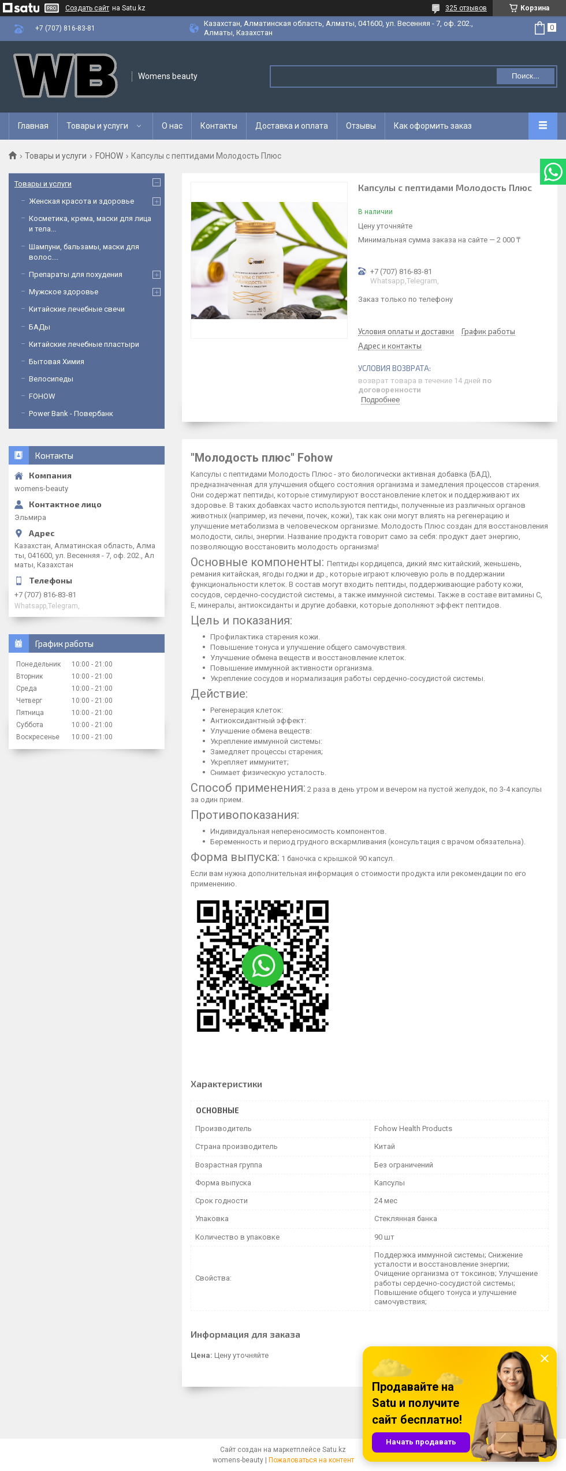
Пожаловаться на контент (311, 1460)
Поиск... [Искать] (525, 76)
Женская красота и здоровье (81, 201)
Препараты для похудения (75, 274)
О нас (172, 125)
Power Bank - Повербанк (71, 413)
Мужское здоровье (63, 291)
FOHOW (109, 155)
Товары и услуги (97, 125)
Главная (33, 125)
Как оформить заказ (433, 125)
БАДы (39, 327)
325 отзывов (466, 8)
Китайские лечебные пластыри (84, 344)
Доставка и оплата (291, 125)
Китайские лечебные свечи (77, 309)
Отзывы (361, 125)
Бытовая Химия (56, 361)
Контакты (218, 125)
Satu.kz (334, 1450)
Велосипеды (51, 379)
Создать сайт (87, 8)
